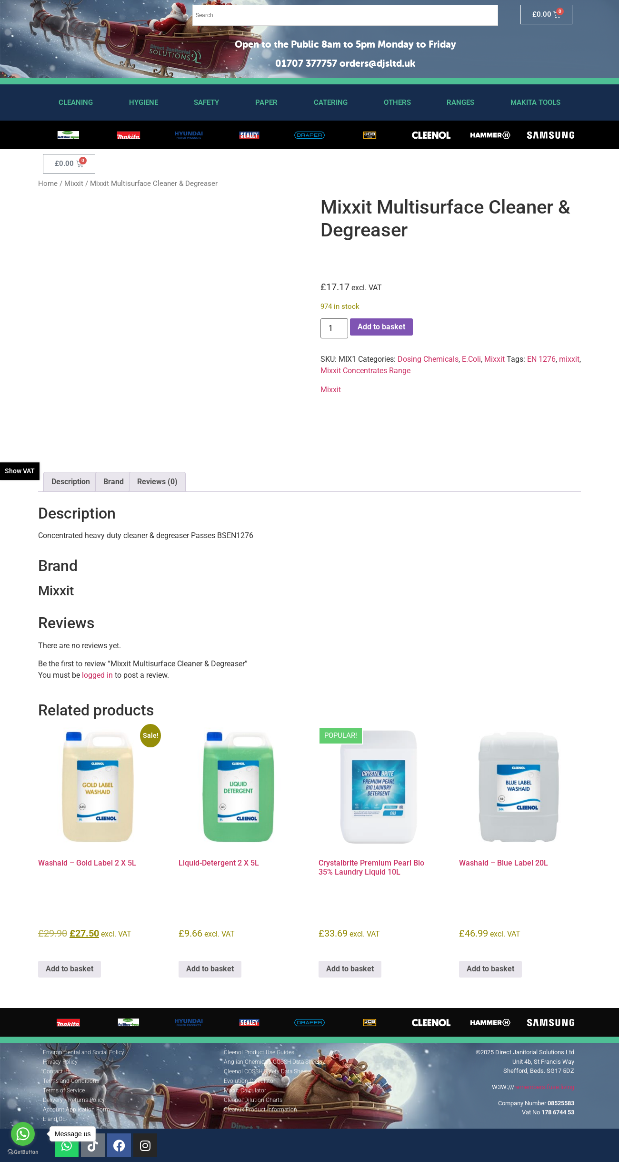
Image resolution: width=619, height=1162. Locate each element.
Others (397, 102)
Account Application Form (76, 1109)
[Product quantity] (334, 328)
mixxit (569, 359)
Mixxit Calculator (245, 1090)
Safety (206, 102)
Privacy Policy (60, 1062)
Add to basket (381, 326)
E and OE (54, 1119)
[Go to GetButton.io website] (23, 1152)
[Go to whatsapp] (23, 1134)
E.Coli (471, 359)
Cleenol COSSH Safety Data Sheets (267, 1071)
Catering (331, 102)
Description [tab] (70, 481)
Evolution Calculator (249, 1081)
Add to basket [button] (69, 968)
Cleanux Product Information (260, 1109)
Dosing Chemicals (428, 359)
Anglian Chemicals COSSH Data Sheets (273, 1062)
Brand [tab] (113, 481)
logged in (97, 675)
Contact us (56, 1071)
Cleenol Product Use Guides (259, 1052)
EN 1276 (541, 359)
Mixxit (73, 183)
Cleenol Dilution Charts (253, 1100)
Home (48, 183)
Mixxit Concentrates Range (365, 370)
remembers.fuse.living (544, 1087)
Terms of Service (64, 1090)
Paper (266, 102)
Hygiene (143, 102)
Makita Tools (535, 102)
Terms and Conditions (71, 1081)
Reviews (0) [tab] (157, 481)
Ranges (460, 102)
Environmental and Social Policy (83, 1052)
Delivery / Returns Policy (74, 1100)
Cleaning (76, 102)
